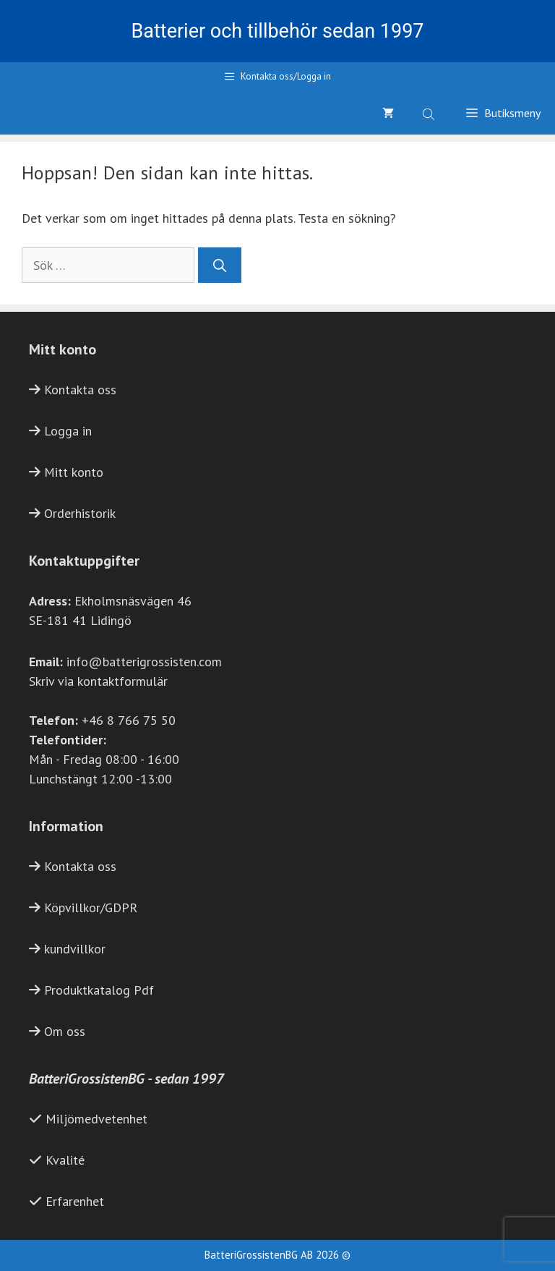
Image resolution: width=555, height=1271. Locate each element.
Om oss (64, 1031)
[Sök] (219, 265)
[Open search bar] (430, 113)
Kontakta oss (80, 389)
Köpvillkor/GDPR (90, 907)
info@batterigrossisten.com (144, 661)
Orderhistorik (80, 513)
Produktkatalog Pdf (99, 990)
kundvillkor (75, 948)
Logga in (68, 430)
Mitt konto (73, 472)
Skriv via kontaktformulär (98, 681)
